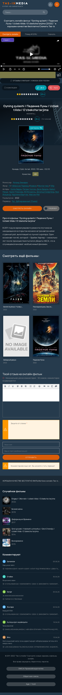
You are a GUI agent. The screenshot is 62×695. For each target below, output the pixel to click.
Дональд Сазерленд (45, 192)
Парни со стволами (12, 599)
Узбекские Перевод (20, 186)
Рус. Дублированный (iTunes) (25, 201)
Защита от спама (18, 423)
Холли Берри (16, 189)
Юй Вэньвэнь (30, 192)
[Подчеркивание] (13, 386)
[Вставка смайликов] (39, 386)
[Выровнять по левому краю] (18, 386)
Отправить (31, 457)
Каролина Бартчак (20, 194)
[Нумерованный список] (34, 386)
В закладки (10, 88)
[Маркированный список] (30, 386)
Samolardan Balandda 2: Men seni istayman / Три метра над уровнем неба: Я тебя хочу (31, 629)
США (22, 169)
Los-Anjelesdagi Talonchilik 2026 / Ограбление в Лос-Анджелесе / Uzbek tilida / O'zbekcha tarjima (31, 647)
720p (52, 186)
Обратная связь (31, 676)
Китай (27, 169)
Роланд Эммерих (20, 182)
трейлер (51, 208)
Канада (15, 169)
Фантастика (43, 186)
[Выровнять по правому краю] (25, 386)
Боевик (33, 186)
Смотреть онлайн (22, 208)
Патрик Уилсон (29, 189)
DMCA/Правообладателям (31, 668)
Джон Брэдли (42, 189)
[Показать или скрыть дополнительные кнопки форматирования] (44, 386)
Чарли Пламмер (16, 192)
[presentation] (30, 432)
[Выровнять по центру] (22, 386)
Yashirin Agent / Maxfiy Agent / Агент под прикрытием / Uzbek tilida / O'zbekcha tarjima (31, 569)
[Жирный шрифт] (5, 386)
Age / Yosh (31, 684)
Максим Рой (34, 194)
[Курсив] (9, 386)
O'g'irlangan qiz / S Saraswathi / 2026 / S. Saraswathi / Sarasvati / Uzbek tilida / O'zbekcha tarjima (31, 584)
